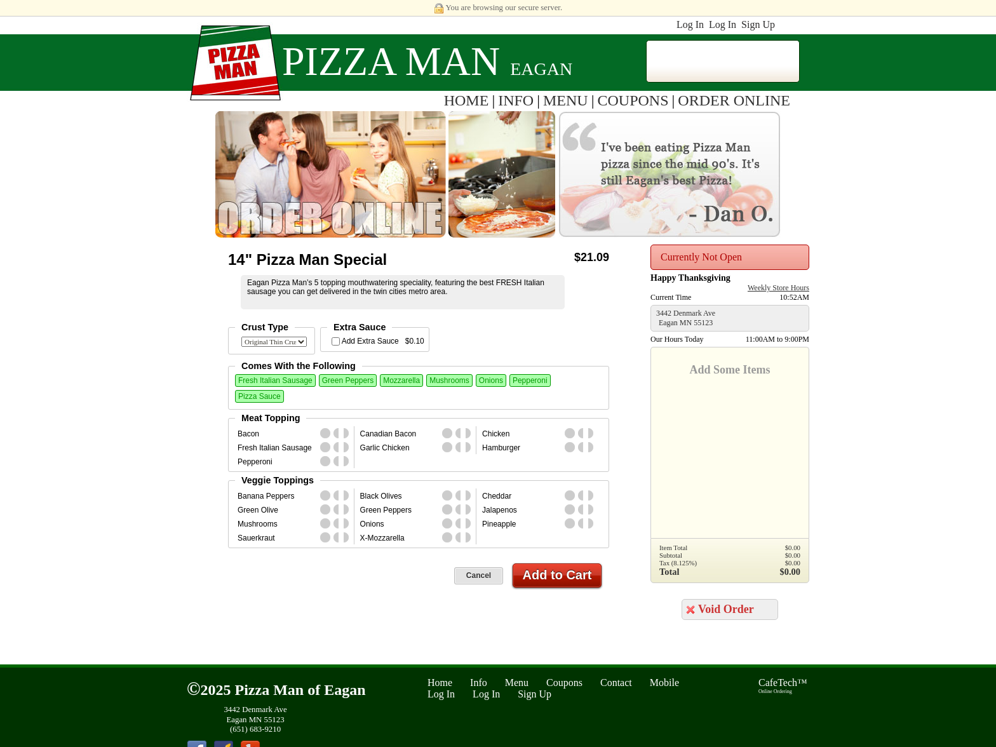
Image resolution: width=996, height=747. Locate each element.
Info (478, 682)
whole (325, 433)
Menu (516, 682)
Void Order (726, 609)
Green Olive (258, 510)
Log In (690, 24)
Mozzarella (401, 380)
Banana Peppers (266, 496)
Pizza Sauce (259, 396)
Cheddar (496, 496)
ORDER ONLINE (734, 100)
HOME (466, 100)
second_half (349, 433)
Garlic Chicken (385, 447)
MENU (565, 100)
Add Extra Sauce (370, 341)
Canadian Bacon (388, 433)
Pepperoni (530, 380)
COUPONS (633, 100)
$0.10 (414, 341)
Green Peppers (348, 380)
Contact (616, 682)
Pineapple (499, 524)
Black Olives (381, 496)
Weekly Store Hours (778, 287)
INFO (516, 100)
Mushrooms (449, 380)
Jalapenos (499, 510)
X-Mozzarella (382, 538)
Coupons (564, 682)
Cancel (478, 575)
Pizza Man (391, 61)
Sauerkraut (256, 538)
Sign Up (758, 24)
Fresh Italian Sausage (275, 380)
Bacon (248, 433)
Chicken (495, 433)
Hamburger (501, 447)
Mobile (664, 682)
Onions (491, 380)
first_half (338, 433)
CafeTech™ (782, 685)
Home (439, 682)
